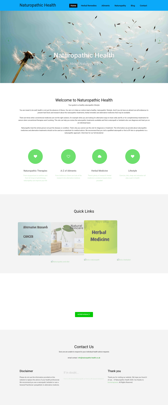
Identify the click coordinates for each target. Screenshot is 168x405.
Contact (143, 5)
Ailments (106, 5)
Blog (133, 5)
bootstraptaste (113, 384)
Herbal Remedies (89, 5)
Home (73, 5)
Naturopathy (120, 5)
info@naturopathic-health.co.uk (89, 358)
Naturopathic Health (38, 5)
